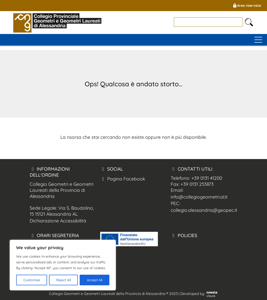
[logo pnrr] (129, 244)
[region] (63, 265)
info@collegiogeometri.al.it (199, 197)
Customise (31, 280)
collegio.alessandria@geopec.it (204, 210)
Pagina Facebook (122, 179)
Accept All (94, 280)
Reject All (63, 280)
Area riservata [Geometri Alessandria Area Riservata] (246, 5)
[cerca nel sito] (249, 22)
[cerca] (208, 22)
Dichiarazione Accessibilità (58, 221)
